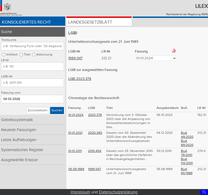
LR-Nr (5, 60)
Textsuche (9, 40)
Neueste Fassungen (18, 130)
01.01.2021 (75, 133)
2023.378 (95, 115)
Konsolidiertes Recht (26, 22)
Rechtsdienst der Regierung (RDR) (187, 14)
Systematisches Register (22, 150)
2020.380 (95, 133)
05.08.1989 (76, 169)
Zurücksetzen (38, 110)
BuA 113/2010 (187, 161)
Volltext (12, 55)
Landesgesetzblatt (90, 22)
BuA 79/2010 (186, 153)
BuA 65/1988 (187, 171)
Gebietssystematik (17, 120)
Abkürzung (44, 55)
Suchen (57, 110)
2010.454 (94, 151)
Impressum (80, 192)
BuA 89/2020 (187, 143)
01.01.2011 (75, 151)
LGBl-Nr (6, 76)
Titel (27, 55)
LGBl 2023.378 (79, 79)
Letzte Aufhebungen (18, 140)
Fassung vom (11, 93)
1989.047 (75, 58)
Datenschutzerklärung (118, 192)
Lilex (201, 6)
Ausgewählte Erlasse (19, 160)
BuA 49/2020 (187, 135)
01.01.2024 (75, 115)
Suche (6, 32)
